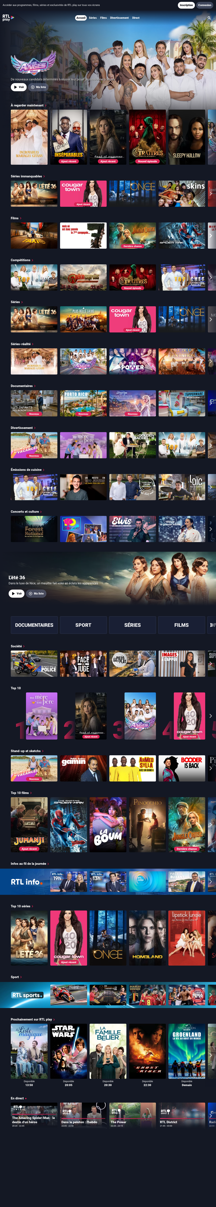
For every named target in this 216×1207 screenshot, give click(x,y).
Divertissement (119, 17)
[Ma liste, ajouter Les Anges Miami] (38, 87)
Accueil (80, 17)
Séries (93, 17)
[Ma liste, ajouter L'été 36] (36, 594)
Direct (136, 17)
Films (103, 17)
